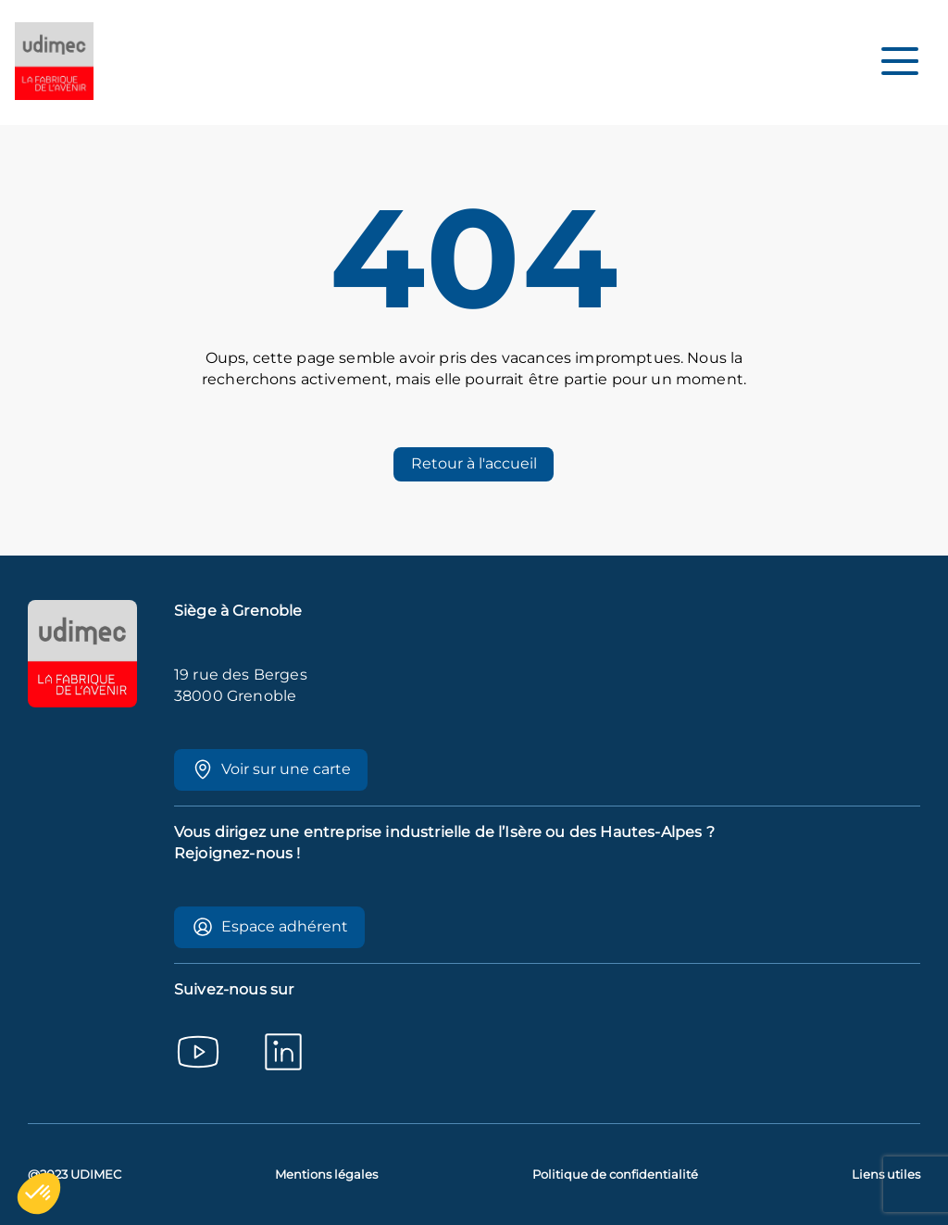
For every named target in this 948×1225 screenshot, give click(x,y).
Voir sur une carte (271, 769)
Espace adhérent (270, 927)
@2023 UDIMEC (74, 1175)
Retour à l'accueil (474, 463)
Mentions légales (326, 1175)
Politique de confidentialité (615, 1175)
